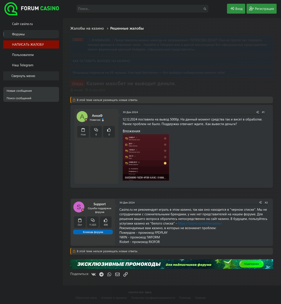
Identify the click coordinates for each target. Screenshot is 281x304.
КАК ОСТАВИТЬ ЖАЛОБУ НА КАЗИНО (101, 61)
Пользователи (23, 54)
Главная (200, 297)
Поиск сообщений (19, 98)
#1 (263, 112)
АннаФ (78, 90)
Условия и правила (114, 297)
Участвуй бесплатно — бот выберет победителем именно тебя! (176, 72)
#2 (266, 202)
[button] (56, 55)
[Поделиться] (257, 112)
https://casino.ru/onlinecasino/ (200, 223)
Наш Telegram (22, 65)
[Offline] (86, 119)
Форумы (18, 34)
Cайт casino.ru (22, 24)
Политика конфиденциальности (153, 297)
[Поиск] (142, 9)
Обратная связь (86, 297)
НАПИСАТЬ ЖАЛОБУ (28, 44)
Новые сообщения (19, 90)
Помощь (185, 297)
